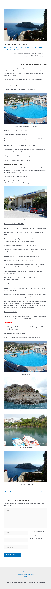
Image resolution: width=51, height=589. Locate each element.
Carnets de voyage (24, 47)
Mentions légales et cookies (25, 574)
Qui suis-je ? (25, 570)
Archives (25, 576)
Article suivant (44, 492)
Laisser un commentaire (11, 47)
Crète (32, 47)
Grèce (41, 47)
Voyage (11, 49)
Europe (37, 47)
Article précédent (7, 492)
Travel (6, 49)
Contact (25, 572)
